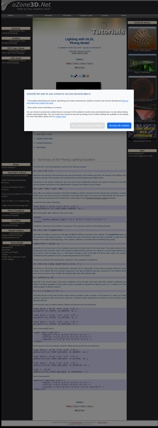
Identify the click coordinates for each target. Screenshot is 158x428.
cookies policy (60, 116)
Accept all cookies (119, 125)
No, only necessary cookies (87, 125)
